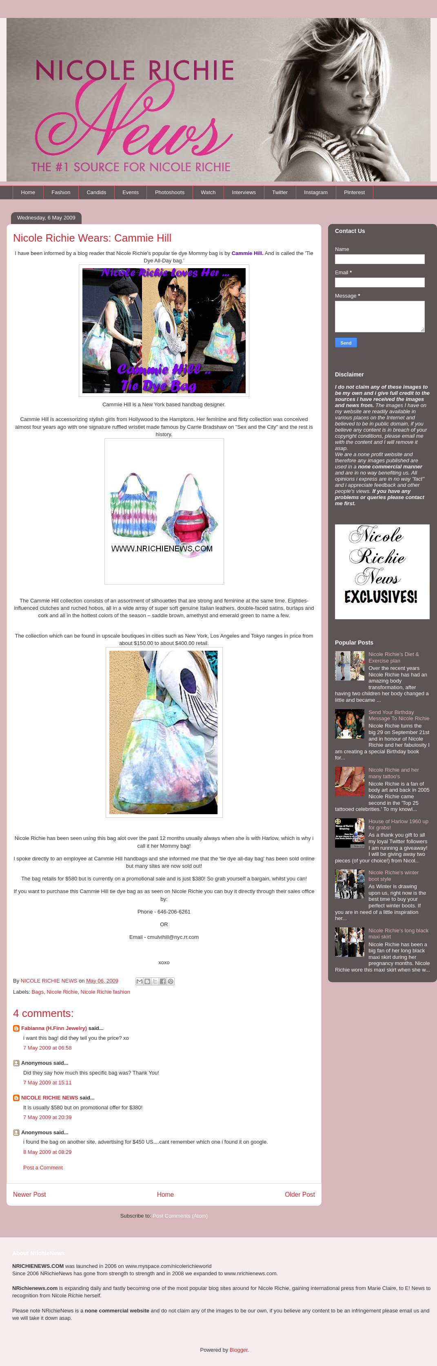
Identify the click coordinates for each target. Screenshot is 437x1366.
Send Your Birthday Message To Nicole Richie (398, 715)
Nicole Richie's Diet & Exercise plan (393, 657)
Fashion (60, 192)
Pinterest (354, 192)
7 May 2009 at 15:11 (47, 1082)
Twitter (280, 192)
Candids (96, 192)
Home (28, 192)
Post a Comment (43, 1167)
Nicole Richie (62, 992)
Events (130, 192)
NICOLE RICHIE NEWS (49, 1098)
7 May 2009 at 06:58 (47, 1048)
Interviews (244, 192)
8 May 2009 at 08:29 (47, 1152)
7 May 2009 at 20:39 (47, 1117)
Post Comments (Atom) (180, 1216)
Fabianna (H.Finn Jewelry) (54, 1028)
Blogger (239, 1350)
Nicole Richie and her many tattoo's (393, 773)
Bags (38, 992)
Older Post (300, 1194)
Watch (208, 192)
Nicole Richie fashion (105, 992)
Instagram (316, 192)
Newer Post (29, 1194)
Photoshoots (169, 192)
